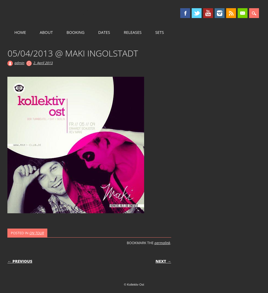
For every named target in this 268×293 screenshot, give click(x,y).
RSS (231, 13)
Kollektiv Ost (54, 13)
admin (19, 62)
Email (242, 13)
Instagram (220, 13)
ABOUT (46, 32)
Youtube (208, 13)
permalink (162, 242)
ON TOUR (36, 232)
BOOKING (75, 32)
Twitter (197, 13)
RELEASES (132, 32)
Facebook (185, 13)
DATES (104, 32)
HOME (20, 32)
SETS (159, 32)
